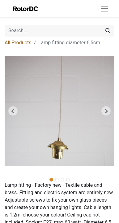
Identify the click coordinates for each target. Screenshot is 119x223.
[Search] (107, 31)
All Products (18, 43)
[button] (13, 111)
